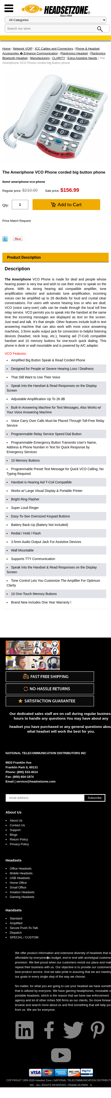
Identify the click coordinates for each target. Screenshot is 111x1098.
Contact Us (17, 825)
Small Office (18, 887)
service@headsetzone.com (36, 781)
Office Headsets (21, 868)
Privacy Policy (19, 844)
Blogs (14, 834)
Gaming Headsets (22, 897)
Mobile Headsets (21, 873)
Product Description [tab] (24, 257)
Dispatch (16, 932)
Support (15, 830)
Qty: (5, 205)
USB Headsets (20, 878)
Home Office (18, 882)
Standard (16, 918)
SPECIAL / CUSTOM (24, 937)
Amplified (16, 923)
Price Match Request (16, 221)
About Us (14, 812)
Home (6, 48)
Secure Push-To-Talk (24, 928)
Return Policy (19, 839)
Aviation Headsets (22, 892)
